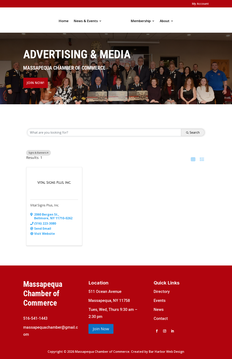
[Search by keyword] (104, 132)
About (163, 20)
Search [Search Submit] (193, 132)
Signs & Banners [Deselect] (38, 152)
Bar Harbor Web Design (166, 351)
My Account (200, 3)
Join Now (101, 328)
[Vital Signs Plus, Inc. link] (54, 183)
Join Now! (35, 83)
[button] (193, 159)
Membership (139, 20)
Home (65, 20)
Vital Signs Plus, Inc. (44, 205)
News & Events (87, 20)
